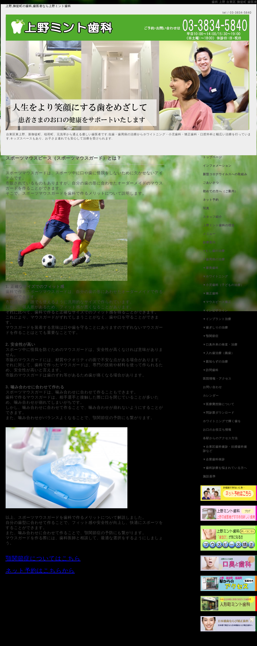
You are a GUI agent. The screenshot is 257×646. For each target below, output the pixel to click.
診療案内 (209, 242)
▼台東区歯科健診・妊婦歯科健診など (225, 449)
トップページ (212, 157)
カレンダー (211, 395)
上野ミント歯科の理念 (219, 225)
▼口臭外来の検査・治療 (220, 344)
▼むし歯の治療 (214, 251)
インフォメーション (217, 165)
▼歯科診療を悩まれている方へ (225, 468)
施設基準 (209, 476)
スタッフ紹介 (212, 216)
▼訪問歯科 (211, 370)
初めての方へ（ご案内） (220, 191)
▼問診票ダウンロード (219, 412)
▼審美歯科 (211, 268)
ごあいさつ (211, 182)
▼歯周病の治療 (214, 259)
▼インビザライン (215, 310)
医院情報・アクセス (217, 378)
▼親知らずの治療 (215, 361)
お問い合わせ (212, 387)
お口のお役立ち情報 (217, 429)
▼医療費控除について (219, 404)
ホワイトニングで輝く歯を (222, 421)
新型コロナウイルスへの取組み (225, 174)
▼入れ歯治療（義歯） (219, 353)
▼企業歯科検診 (214, 459)
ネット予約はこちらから (40, 570)
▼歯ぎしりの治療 (215, 327)
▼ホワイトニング (215, 276)
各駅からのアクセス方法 (220, 438)
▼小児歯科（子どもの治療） (223, 285)
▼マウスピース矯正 (217, 302)
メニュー (209, 234)
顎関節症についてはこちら (43, 558)
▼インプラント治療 (217, 319)
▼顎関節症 (211, 336)
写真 (206, 208)
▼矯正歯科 (211, 293)
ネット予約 (211, 199)
